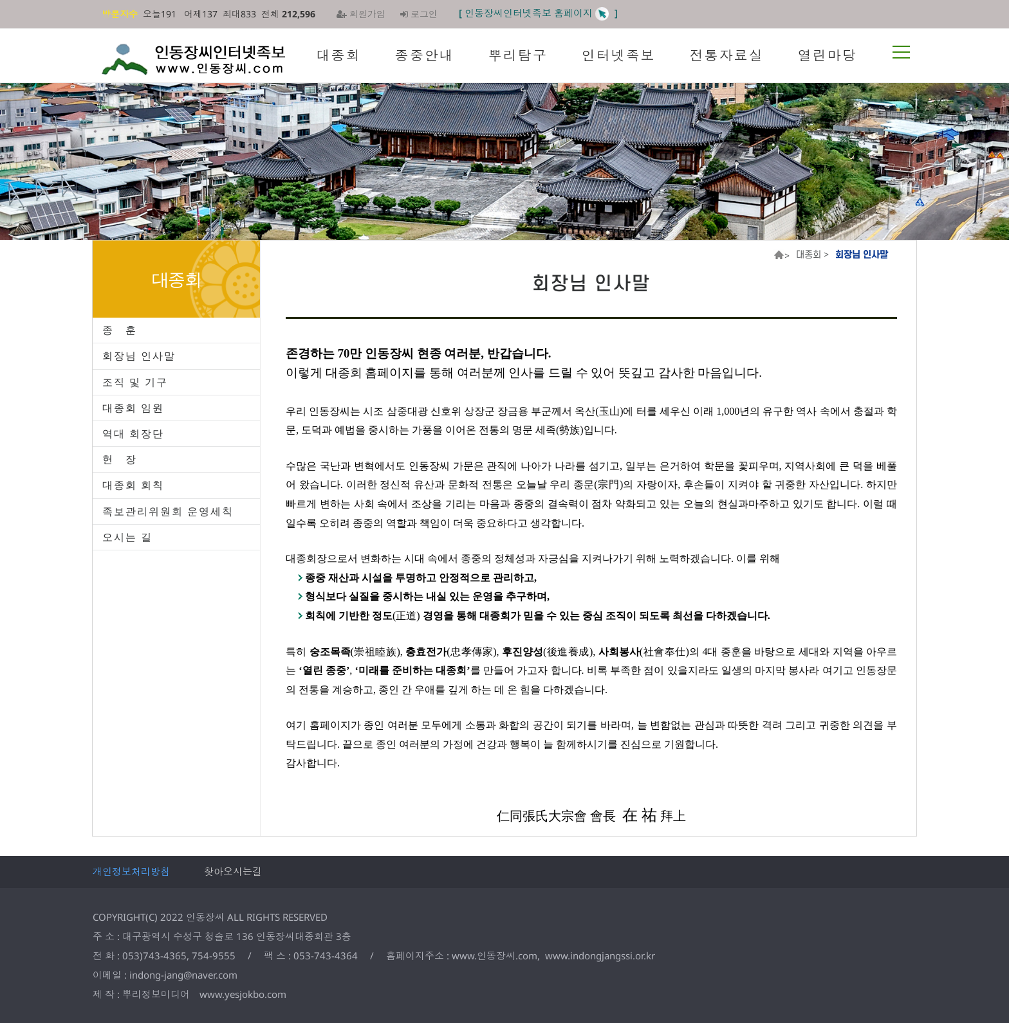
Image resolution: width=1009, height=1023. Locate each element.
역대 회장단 (133, 433)
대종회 (339, 55)
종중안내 (424, 55)
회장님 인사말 (139, 356)
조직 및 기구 (135, 382)
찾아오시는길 (233, 871)
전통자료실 (727, 55)
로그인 (419, 14)
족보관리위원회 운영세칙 (168, 511)
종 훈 (119, 330)
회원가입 (361, 14)
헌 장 (119, 459)
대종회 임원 (133, 408)
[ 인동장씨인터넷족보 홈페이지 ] (538, 12)
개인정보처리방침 (131, 871)
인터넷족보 (619, 55)
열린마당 (827, 55)
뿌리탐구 (518, 55)
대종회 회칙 (133, 485)
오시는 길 (127, 537)
